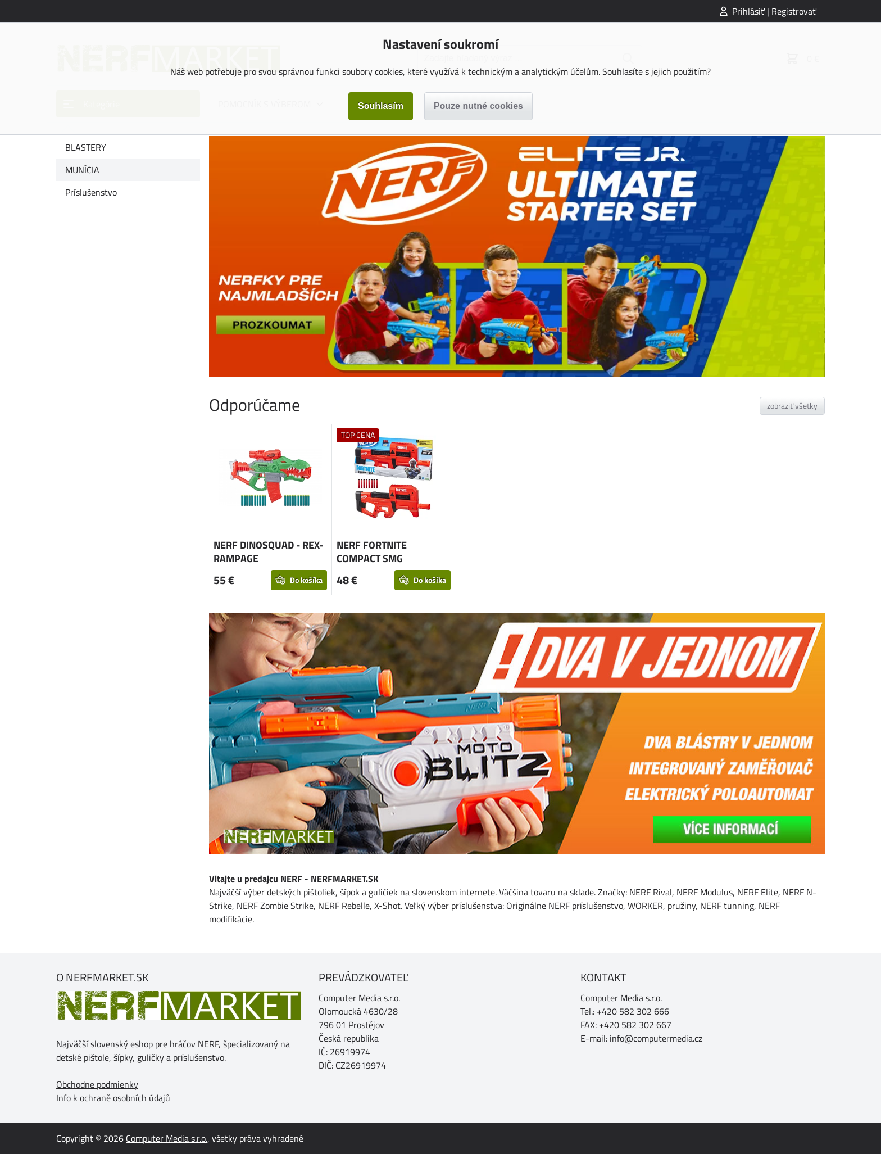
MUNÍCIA (82, 170)
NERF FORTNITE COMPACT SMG (372, 551)
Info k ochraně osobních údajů (113, 1098)
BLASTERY (85, 147)
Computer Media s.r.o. (166, 1138)
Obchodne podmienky (97, 1084)
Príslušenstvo (91, 192)
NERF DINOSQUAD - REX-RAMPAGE (268, 551)
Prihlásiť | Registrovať (774, 11)
